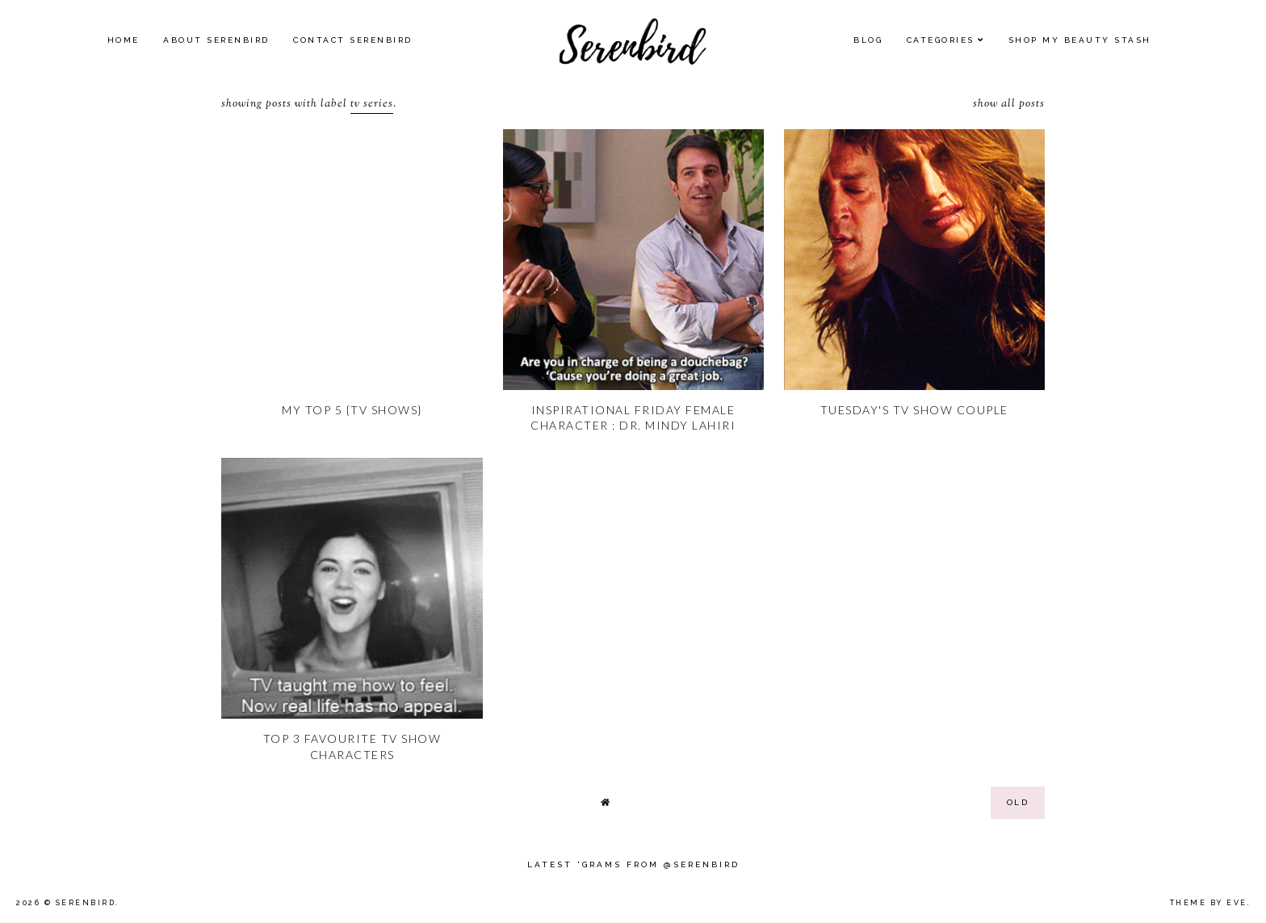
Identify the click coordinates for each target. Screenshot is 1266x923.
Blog (867, 40)
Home (123, 40)
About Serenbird (216, 40)
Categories (941, 40)
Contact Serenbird (353, 40)
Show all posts (1009, 104)
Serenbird (86, 903)
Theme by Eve (1208, 903)
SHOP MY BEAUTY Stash (1079, 40)
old (1018, 802)
